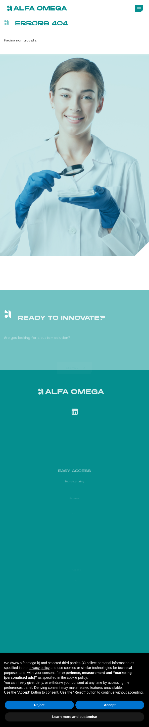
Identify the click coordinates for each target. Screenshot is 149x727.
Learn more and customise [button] (74, 717)
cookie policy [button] (77, 677)
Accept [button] (110, 705)
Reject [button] (39, 705)
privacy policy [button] (38, 668)
